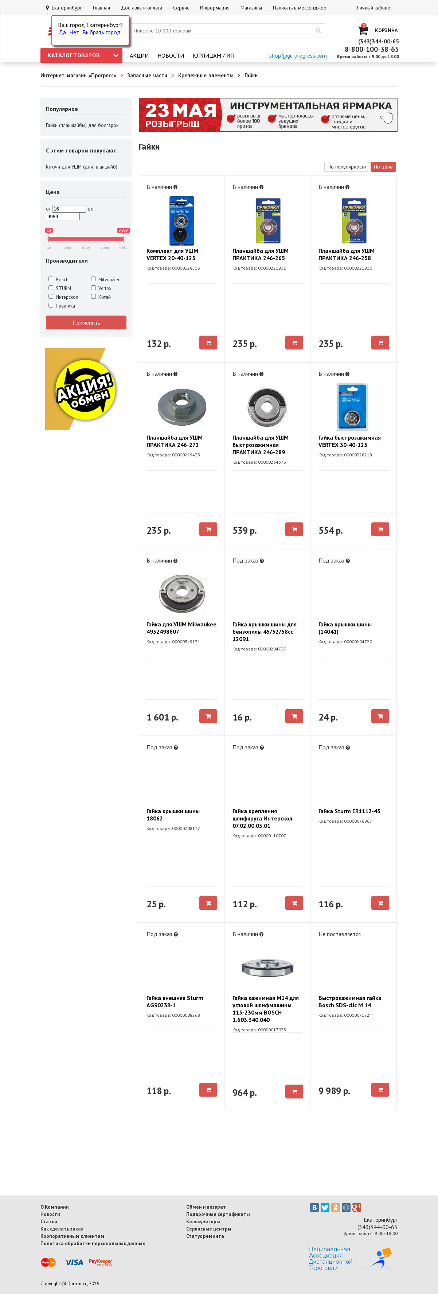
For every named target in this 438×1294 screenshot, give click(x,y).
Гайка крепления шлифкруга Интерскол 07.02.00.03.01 (262, 818)
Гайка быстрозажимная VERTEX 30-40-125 (349, 441)
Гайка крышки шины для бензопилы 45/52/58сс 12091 (264, 631)
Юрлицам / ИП (213, 55)
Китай (101, 297)
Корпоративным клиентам (72, 1236)
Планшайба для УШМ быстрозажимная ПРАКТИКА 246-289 (260, 445)
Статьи (48, 1221)
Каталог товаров (83, 55)
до (90, 208)
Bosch (58, 279)
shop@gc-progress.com (298, 55)
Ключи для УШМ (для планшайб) (81, 166)
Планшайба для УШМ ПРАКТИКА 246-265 (260, 254)
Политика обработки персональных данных (92, 1243)
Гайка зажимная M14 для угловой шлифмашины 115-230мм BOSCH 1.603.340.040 (265, 1008)
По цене (383, 166)
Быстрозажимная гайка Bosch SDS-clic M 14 (350, 1001)
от (48, 208)
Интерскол (63, 297)
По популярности (347, 166)
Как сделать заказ (61, 1228)
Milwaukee (106, 279)
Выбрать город (101, 32)
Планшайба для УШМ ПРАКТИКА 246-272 (174, 441)
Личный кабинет (374, 7)
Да (62, 32)
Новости (170, 55)
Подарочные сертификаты (218, 1214)
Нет (74, 32)
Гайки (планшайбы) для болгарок (82, 125)
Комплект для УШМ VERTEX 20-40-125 (172, 254)
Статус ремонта (205, 1236)
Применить (86, 322)
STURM (59, 288)
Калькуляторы (203, 1221)
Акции (139, 55)
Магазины (251, 7)
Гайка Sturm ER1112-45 (349, 811)
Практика (61, 305)
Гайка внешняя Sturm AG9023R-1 (174, 1001)
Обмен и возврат (206, 1207)
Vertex (101, 288)
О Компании (54, 1207)
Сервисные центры (208, 1228)
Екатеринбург (64, 7)
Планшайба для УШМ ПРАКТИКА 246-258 (346, 254)
